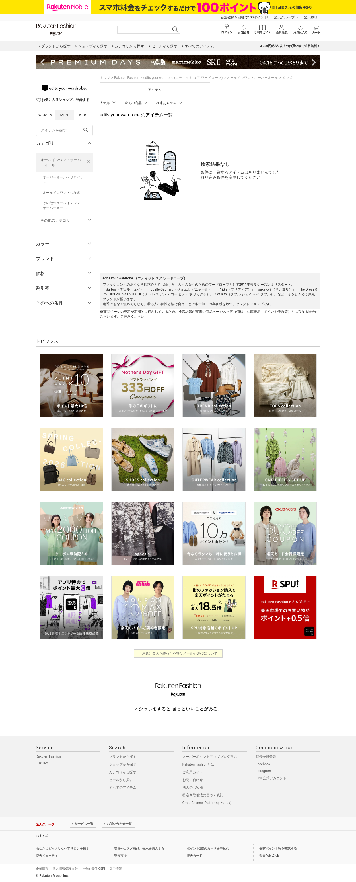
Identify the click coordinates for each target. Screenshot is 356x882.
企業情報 (42, 869)
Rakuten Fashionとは (198, 764)
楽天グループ (284, 17)
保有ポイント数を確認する (278, 848)
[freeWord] (64, 130)
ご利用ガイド (192, 772)
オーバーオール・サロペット (63, 179)
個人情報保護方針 (65, 869)
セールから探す (121, 780)
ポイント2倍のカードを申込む (208, 848)
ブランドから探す (122, 757)
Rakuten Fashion (126, 78)
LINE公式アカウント (271, 778)
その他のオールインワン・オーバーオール (63, 205)
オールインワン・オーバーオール (60, 162)
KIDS (83, 115)
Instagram (263, 771)
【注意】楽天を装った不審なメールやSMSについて (178, 653)
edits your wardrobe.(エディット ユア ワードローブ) (183, 78)
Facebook (263, 764)
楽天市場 (311, 17)
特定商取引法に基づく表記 (202, 795)
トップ (105, 78)
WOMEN (45, 115)
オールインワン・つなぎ (61, 193)
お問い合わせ (192, 780)
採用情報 (115, 869)
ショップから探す (122, 764)
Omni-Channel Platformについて (207, 803)
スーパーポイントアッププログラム (209, 757)
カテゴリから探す (122, 772)
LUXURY (42, 763)
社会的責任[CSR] (93, 869)
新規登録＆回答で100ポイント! (244, 17)
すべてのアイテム (122, 788)
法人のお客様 (192, 788)
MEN (64, 115)
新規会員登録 (266, 757)
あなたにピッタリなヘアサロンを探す (62, 848)
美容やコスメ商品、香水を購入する (139, 848)
